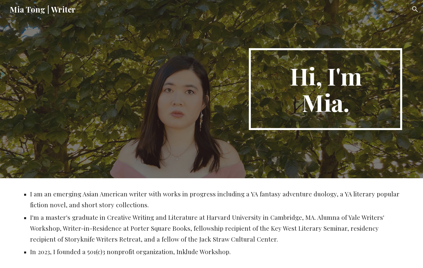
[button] (415, 9)
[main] (325, 89)
